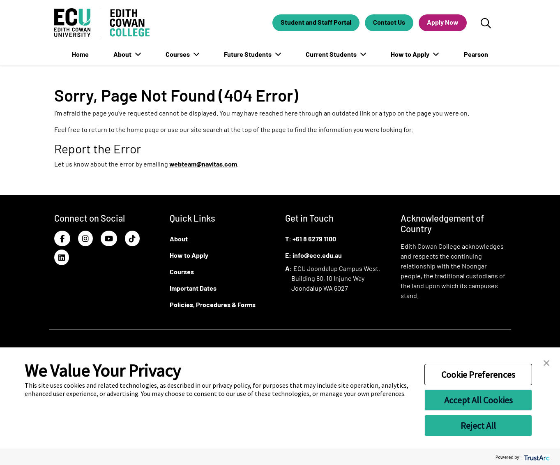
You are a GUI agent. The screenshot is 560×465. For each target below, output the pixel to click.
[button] (546, 362)
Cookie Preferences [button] (478, 374)
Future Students (248, 54)
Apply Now (443, 22)
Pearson (476, 54)
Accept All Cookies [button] (478, 400)
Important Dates (193, 288)
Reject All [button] (478, 425)
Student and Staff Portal (316, 22)
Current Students (332, 54)
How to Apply (411, 54)
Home (80, 54)
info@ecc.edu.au (317, 255)
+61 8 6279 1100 (314, 239)
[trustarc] (536, 457)
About (123, 54)
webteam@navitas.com (203, 164)
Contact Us (389, 22)
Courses (178, 54)
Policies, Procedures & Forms (213, 304)
